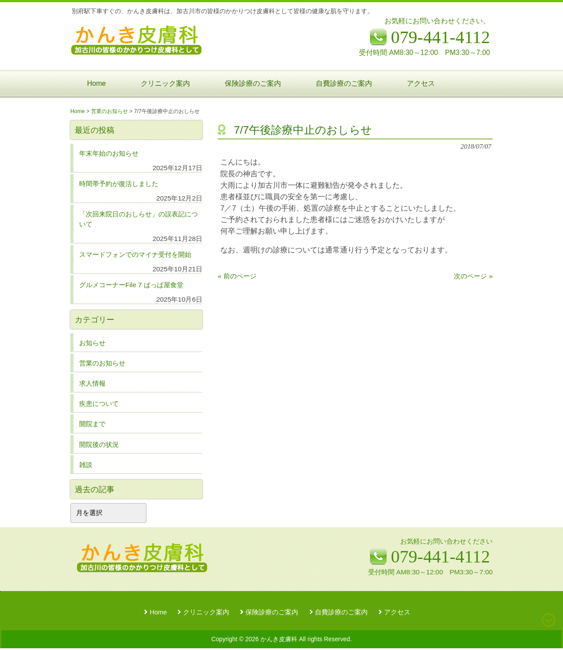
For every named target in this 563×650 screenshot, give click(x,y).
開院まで (92, 423)
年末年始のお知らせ (109, 153)
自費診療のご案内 (341, 612)
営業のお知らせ (102, 363)
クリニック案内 (206, 612)
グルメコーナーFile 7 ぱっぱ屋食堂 (131, 284)
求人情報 (92, 383)
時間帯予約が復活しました (118, 183)
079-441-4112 (440, 556)
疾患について (99, 403)
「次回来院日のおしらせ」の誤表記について (138, 219)
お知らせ (92, 343)
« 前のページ (237, 276)
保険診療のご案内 (271, 612)
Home (158, 612)
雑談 (85, 464)
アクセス (397, 612)
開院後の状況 (99, 444)
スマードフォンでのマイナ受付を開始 (135, 254)
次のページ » (473, 276)
